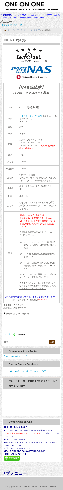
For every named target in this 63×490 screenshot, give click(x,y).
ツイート (7, 334)
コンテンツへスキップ (12, 25)
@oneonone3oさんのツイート (17, 356)
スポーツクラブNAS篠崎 (30, 116)
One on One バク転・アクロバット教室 (28, 371)
